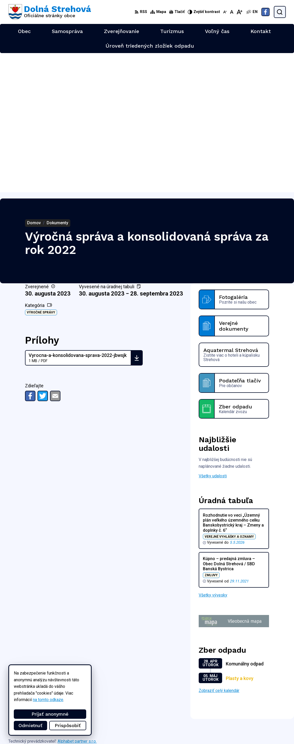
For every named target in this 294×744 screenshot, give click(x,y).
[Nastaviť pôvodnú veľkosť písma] (231, 12)
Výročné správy (41, 173)
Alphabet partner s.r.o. (77, 602)
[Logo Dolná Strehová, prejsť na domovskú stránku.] (49, 12)
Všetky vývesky (213, 455)
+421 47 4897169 (258, 721)
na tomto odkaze (48, 699)
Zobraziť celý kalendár (219, 551)
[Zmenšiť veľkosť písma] (225, 12)
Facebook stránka (258, 732)
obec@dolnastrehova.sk (264, 726)
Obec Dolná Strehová (58, 607)
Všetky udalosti (213, 336)
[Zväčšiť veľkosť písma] (239, 12)
